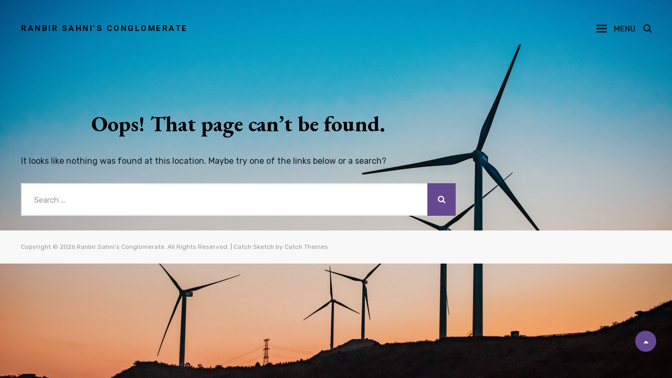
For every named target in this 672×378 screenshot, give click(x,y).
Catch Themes (306, 246)
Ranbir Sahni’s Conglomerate (104, 28)
